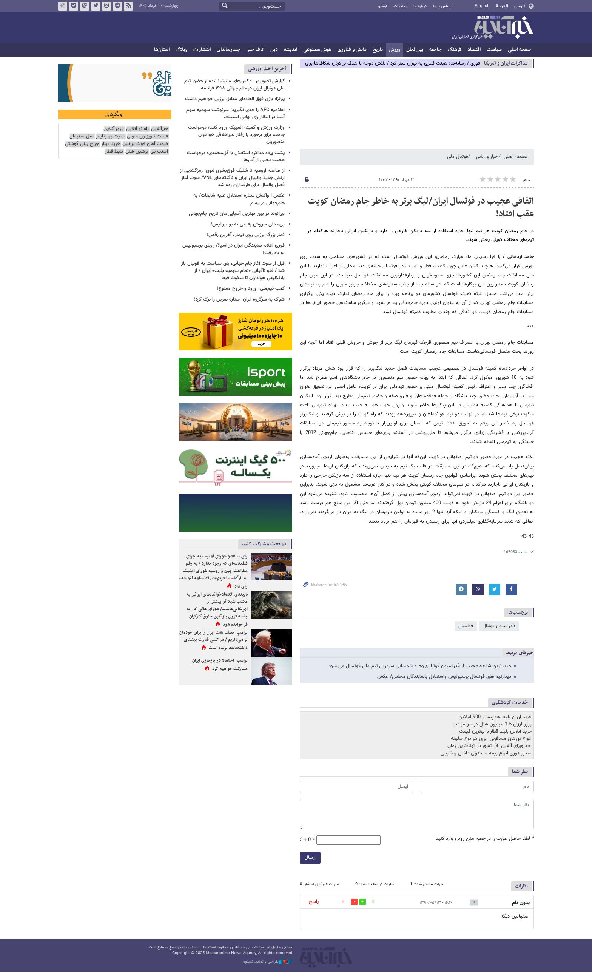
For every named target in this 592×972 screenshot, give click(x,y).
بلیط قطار (114, 151)
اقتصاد (474, 49)
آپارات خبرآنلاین (84, 6)
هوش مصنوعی (317, 49)
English (482, 6)
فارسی (519, 6)
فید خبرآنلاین (128, 6)
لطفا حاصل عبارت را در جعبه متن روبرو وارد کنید (485, 838)
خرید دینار (110, 144)
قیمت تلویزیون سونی (147, 136)
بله (73, 6)
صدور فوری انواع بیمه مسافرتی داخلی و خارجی (486, 753)
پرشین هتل (136, 151)
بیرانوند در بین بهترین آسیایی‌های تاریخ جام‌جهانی (237, 214)
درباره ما (420, 6)
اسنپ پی (159, 151)
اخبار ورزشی (487, 156)
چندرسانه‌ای (228, 49)
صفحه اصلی (519, 49)
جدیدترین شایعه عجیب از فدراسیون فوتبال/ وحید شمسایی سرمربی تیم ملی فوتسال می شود (419, 666)
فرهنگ (454, 49)
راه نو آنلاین (137, 129)
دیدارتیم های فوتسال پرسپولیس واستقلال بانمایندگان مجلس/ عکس (444, 676)
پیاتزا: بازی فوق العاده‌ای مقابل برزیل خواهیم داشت (235, 99)
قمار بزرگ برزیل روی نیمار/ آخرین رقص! (246, 235)
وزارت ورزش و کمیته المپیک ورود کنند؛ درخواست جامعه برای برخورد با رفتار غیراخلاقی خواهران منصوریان (236, 135)
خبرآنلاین (492, 28)
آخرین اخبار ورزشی (267, 69)
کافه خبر (255, 49)
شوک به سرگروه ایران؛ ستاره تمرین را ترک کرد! (239, 299)
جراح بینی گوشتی (82, 144)
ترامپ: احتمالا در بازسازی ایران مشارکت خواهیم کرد (220, 665)
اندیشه (290, 49)
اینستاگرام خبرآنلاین (106, 6)
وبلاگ (181, 49)
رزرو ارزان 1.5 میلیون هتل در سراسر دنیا (492, 724)
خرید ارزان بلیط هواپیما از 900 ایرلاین (495, 717)
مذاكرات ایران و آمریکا (506, 63)
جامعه (435, 49)
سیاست (494, 49)
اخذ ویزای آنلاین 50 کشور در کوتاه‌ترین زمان (489, 746)
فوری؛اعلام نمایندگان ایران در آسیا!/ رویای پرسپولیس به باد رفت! (233, 249)
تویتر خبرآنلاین (95, 6)
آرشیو (382, 6)
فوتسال (465, 626)
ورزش (394, 49)
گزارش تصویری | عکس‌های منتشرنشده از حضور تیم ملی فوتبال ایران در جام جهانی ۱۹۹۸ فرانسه (234, 84)
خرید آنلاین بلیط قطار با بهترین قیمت (495, 731)
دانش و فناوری (352, 49)
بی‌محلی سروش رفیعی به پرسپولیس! (248, 224)
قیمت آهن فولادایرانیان (145, 144)
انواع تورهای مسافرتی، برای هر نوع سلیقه (491, 738)
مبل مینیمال (81, 136)
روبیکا (62, 6)
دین (274, 49)
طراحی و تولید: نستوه (267, 962)
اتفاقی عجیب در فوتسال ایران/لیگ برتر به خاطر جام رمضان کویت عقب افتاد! (421, 208)
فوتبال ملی (457, 156)
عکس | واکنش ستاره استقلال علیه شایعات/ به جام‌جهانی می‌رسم (239, 199)
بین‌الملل (414, 49)
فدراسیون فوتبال (499, 626)
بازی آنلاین (113, 129)
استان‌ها (162, 49)
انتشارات (202, 49)
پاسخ (314, 902)
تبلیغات (400, 6)
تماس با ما (442, 6)
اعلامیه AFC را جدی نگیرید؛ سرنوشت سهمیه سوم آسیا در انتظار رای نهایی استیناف (235, 113)
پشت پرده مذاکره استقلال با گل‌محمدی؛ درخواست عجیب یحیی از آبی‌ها (236, 156)
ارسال (310, 857)
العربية (502, 6)
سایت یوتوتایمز (110, 136)
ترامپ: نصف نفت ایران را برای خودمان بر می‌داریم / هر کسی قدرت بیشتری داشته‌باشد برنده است (213, 640)
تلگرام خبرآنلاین (117, 6)
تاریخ (378, 49)
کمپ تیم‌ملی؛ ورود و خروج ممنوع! (251, 288)
